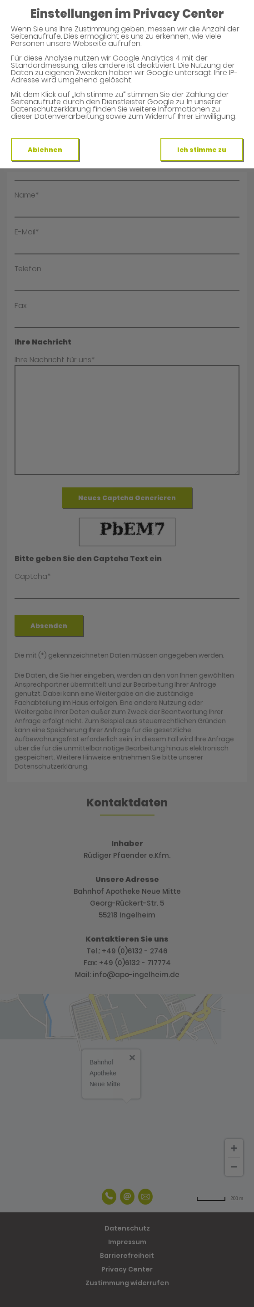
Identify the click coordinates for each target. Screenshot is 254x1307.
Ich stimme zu (201, 149)
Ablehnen (45, 149)
